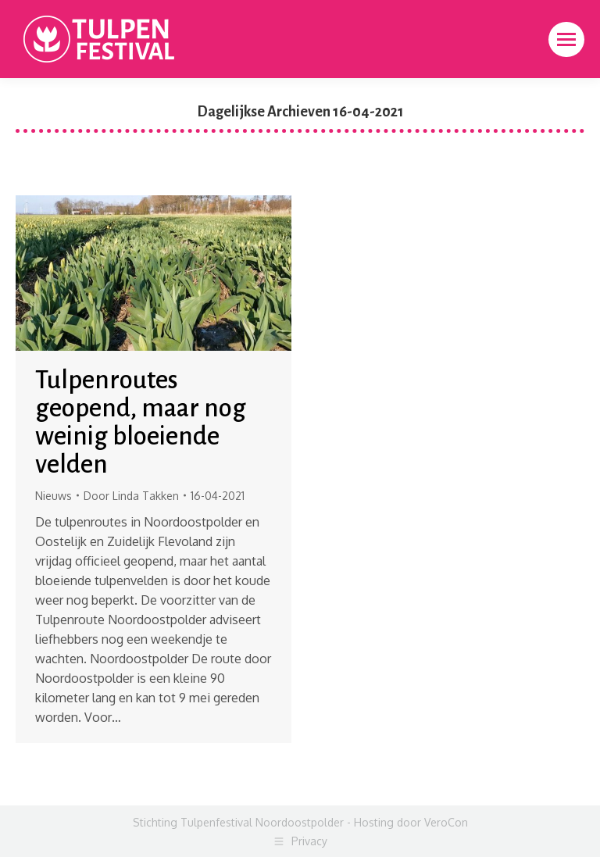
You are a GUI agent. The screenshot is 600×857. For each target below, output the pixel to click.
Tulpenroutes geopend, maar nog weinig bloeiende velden (140, 422)
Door (131, 495)
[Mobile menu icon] (566, 39)
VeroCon (446, 822)
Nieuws (53, 495)
